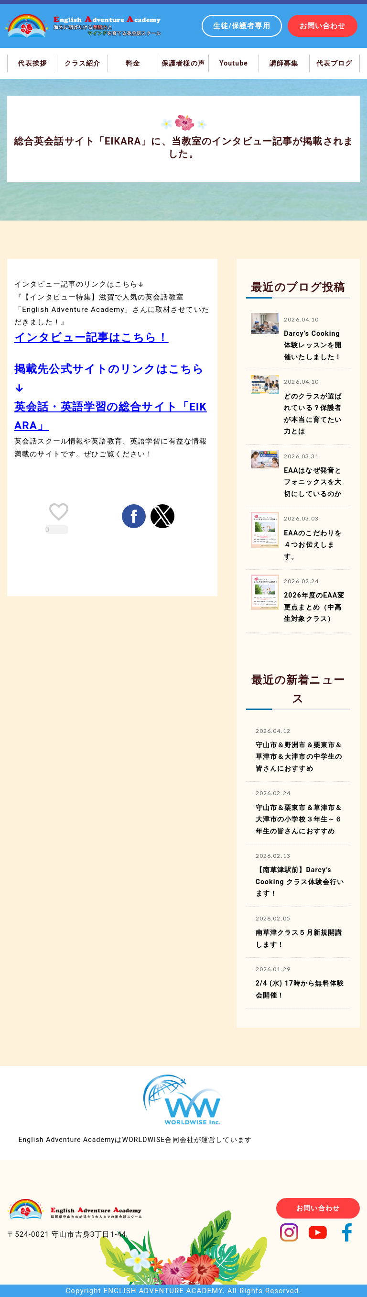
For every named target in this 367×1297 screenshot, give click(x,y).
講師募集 (284, 63)
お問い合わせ (323, 26)
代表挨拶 (32, 63)
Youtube (233, 63)
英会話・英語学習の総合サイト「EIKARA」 (110, 416)
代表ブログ (334, 63)
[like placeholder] (58, 511)
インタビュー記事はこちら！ (91, 337)
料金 (133, 63)
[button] (134, 516)
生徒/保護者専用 (241, 26)
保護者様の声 (183, 63)
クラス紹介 (83, 63)
